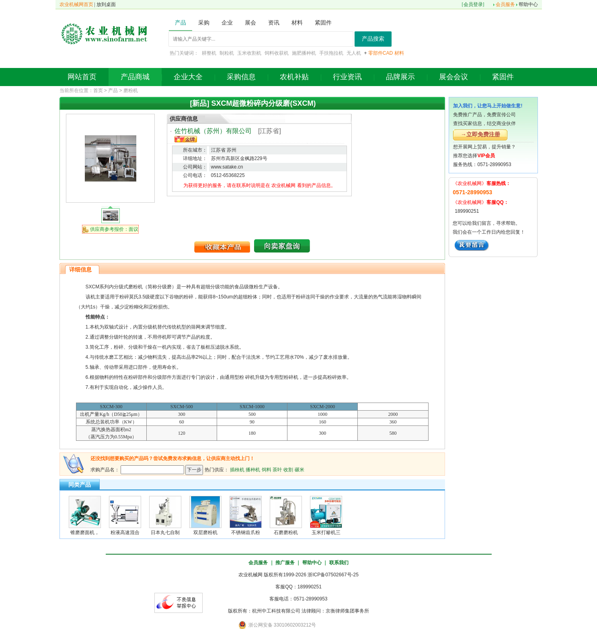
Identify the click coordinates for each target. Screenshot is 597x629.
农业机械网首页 (76, 4)
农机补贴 (294, 77)
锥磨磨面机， (84, 532)
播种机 (253, 469)
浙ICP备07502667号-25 (333, 575)
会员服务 (505, 4)
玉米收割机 (249, 53)
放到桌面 (106, 4)
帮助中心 (528, 4)
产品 (113, 90)
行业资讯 (347, 77)
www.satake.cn (227, 167)
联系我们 (339, 562)
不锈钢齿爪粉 (245, 532)
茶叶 (277, 469)
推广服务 (285, 562)
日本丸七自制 (165, 532)
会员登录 (473, 4)
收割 (288, 469)
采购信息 (241, 77)
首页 (98, 90)
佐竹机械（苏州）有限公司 (213, 130)
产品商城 (135, 77)
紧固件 (503, 77)
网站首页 (82, 77)
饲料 (266, 469)
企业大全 (188, 77)
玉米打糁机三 (326, 532)
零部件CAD (380, 53)
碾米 (299, 469)
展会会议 (453, 77)
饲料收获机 (277, 53)
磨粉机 (130, 90)
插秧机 (237, 469)
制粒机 (227, 53)
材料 (399, 53)
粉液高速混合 (125, 532)
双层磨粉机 (205, 532)
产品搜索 (373, 39)
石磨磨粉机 (286, 532)
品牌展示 (400, 77)
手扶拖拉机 (331, 53)
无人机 (354, 53)
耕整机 (209, 53)
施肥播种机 (304, 53)
